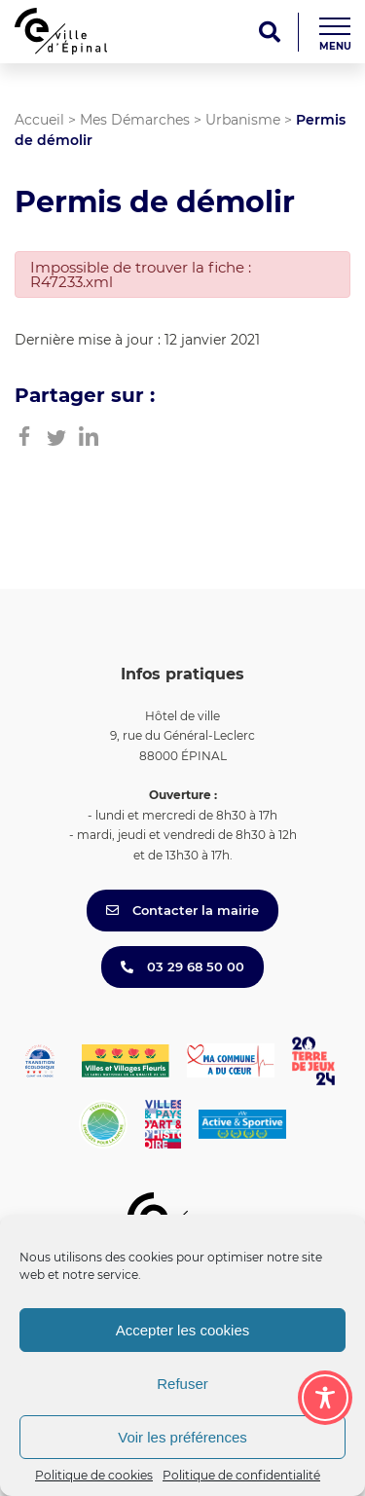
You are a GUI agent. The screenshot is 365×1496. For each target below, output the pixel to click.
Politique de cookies (94, 1475)
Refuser (182, 1383)
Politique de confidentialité (241, 1475)
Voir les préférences (182, 1437)
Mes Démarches (135, 119)
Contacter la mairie (182, 910)
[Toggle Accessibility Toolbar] (325, 1397)
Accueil (39, 119)
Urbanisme (242, 119)
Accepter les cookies (183, 1330)
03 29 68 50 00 (182, 966)
